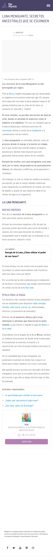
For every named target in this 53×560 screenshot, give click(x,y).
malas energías (39, 303)
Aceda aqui (26, 441)
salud (9, 328)
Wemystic (19, 33)
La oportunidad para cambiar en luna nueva (23, 395)
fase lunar (29, 287)
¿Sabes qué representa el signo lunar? (21, 400)
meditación (36, 130)
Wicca (11, 93)
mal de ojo (26, 307)
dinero (44, 324)
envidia (6, 307)
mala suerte (15, 307)
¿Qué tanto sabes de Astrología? (19, 405)
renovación (7, 130)
